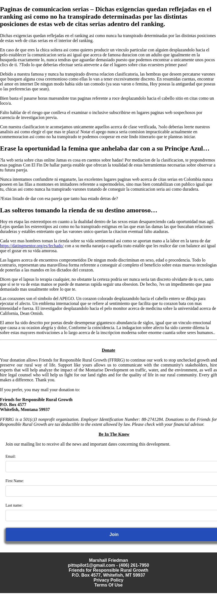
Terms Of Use (108, 585)
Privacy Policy (109, 580)
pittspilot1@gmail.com (91, 565)
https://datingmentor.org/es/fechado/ (32, 245)
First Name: (15, 481)
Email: (11, 456)
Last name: (14, 505)
